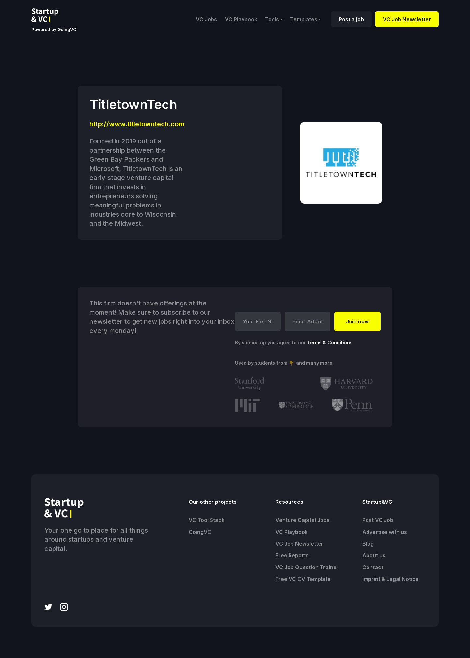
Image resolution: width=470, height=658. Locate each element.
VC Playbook (241, 19)
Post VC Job (377, 520)
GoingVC (200, 532)
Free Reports (292, 555)
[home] (50, 15)
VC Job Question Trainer (307, 567)
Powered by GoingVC (53, 29)
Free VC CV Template (303, 579)
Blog (368, 543)
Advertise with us (384, 532)
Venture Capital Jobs (302, 520)
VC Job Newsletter (407, 19)
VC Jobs (206, 19)
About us (373, 555)
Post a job (351, 19)
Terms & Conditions (329, 342)
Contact (372, 567)
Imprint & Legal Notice (390, 579)
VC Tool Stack (207, 520)
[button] (273, 19)
